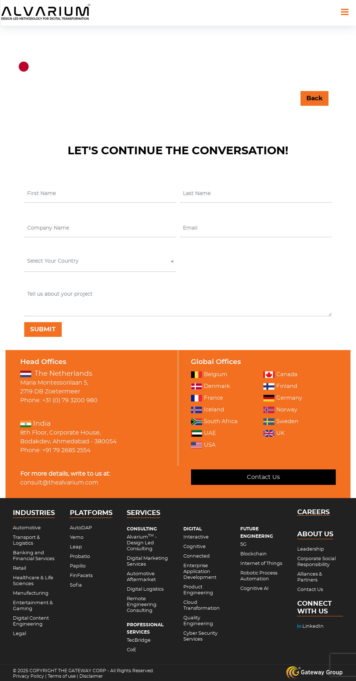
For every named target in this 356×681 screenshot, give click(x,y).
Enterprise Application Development (199, 571)
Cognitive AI (254, 588)
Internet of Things (261, 563)
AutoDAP (81, 528)
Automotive (27, 528)
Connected (196, 556)
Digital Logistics (145, 589)
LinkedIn (310, 626)
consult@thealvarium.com (59, 483)
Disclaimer (91, 676)
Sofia (76, 585)
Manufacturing (30, 593)
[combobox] (100, 263)
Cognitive (194, 546)
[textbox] (99, 261)
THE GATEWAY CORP (82, 671)
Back (314, 98)
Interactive (196, 537)
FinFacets (81, 575)
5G (243, 544)
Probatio (80, 556)
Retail (19, 568)
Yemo (76, 537)
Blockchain (253, 554)
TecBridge (139, 640)
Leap (76, 547)
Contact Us (263, 477)
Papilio (78, 566)
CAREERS (313, 512)
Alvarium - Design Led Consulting (142, 543)
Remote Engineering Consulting (142, 605)
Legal (19, 633)
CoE (131, 650)
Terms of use (62, 676)
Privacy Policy (28, 676)
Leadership (310, 549)
